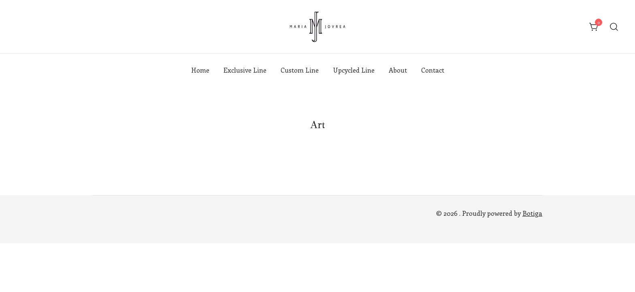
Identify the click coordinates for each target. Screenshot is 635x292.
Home (200, 70)
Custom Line (300, 70)
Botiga (532, 213)
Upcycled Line (354, 70)
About (398, 70)
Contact (432, 70)
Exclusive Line (245, 70)
